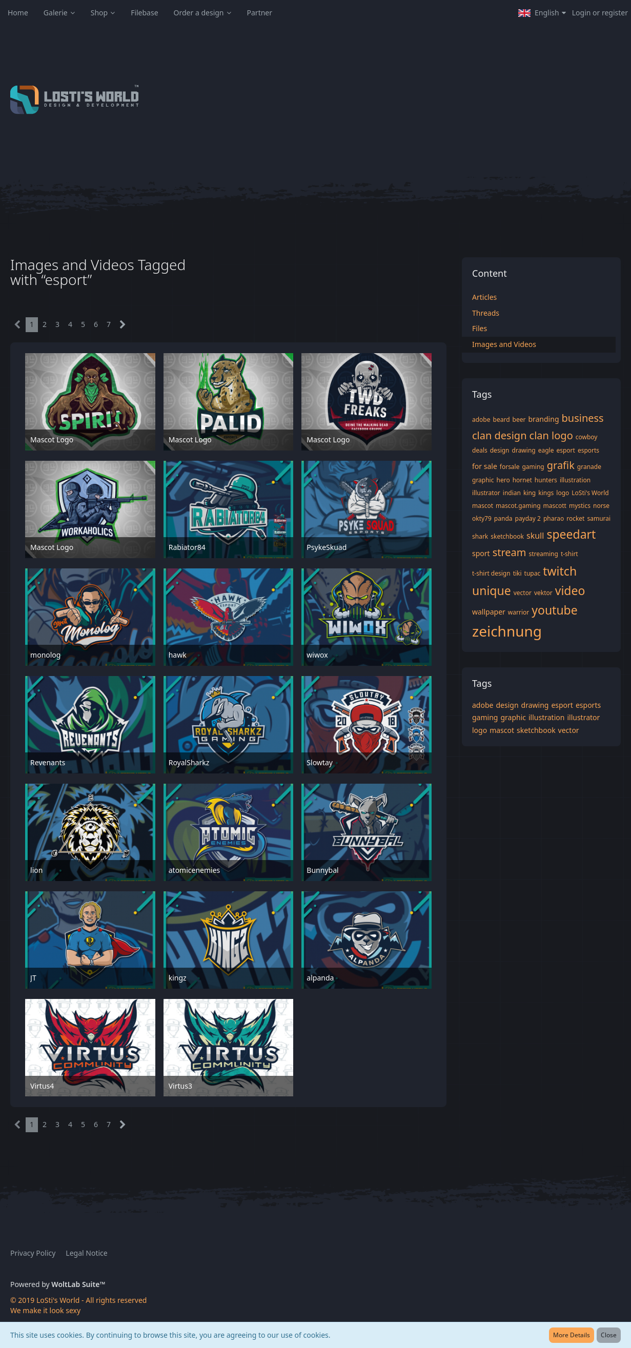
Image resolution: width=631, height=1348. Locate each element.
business (583, 418)
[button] (542, 13)
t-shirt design (491, 573)
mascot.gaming (518, 505)
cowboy (587, 437)
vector (523, 592)
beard (501, 419)
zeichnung (507, 631)
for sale (484, 466)
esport (565, 450)
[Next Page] (122, 324)
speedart (571, 534)
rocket (575, 518)
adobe (481, 419)
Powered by (57, 1284)
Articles (484, 297)
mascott (554, 505)
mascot (482, 505)
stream (509, 552)
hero (503, 480)
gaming (533, 466)
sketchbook (507, 536)
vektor (543, 592)
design (500, 450)
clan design (499, 435)
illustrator (486, 492)
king (529, 492)
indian (512, 492)
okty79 (482, 518)
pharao (553, 518)
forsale (510, 466)
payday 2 (528, 518)
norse (601, 505)
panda (503, 518)
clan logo (551, 435)
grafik (561, 465)
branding (543, 419)
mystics (580, 505)
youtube (555, 610)
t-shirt (569, 553)
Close (609, 1335)
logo (562, 492)
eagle (546, 450)
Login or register (600, 12)
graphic (483, 480)
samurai (598, 518)
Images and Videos (504, 344)
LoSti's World (590, 492)
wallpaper (488, 612)
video (570, 590)
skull (535, 535)
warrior (518, 612)
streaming (543, 553)
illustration (575, 480)
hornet (522, 480)
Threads (485, 313)
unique (491, 590)
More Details (571, 1335)
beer (519, 419)
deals (479, 450)
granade (589, 466)
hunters (546, 480)
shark (480, 536)
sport (481, 553)
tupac (532, 573)
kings (546, 492)
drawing (524, 450)
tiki (517, 573)
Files (479, 328)
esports (588, 450)
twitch (560, 571)
